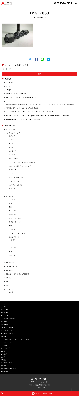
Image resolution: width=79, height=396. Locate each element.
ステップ (12, 136)
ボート (11, 147)
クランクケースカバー (16, 177)
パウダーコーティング (13, 133)
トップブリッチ (14, 181)
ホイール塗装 (4, 315)
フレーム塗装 (4, 310)
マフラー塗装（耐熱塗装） (8, 318)
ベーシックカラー (11, 86)
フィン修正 (9, 270)
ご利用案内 (4, 354)
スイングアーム (14, 237)
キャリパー (12, 155)
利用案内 (8, 90)
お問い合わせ (4, 371)
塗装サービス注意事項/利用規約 (16, 94)
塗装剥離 (3, 336)
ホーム (3, 304)
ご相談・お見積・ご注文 (42, 393)
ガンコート (9, 289)
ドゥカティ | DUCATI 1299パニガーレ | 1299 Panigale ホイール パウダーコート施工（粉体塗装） (38, 115)
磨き (7, 282)
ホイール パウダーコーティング (20, 166)
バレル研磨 (4, 345)
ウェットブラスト (11, 267)
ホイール (12, 255)
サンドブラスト (11, 263)
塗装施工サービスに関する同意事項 (17, 274)
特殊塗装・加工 (5, 324)
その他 (11, 140)
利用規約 (3, 360)
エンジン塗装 (4, 313)
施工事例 (3, 351)
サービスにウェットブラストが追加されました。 (21, 97)
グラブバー (12, 189)
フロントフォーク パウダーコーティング (22, 162)
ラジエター (12, 211)
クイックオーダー (6, 348)
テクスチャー (13, 159)
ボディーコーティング (7, 330)
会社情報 (3, 366)
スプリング (12, 170)
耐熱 (10, 226)
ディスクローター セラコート (19, 233)
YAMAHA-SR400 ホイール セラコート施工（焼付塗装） (23, 119)
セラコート (9, 196)
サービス (3, 307)
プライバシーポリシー (7, 363)
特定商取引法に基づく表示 (8, 369)
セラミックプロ (11, 129)
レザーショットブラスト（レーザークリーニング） (15, 339)
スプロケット (13, 248)
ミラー (11, 203)
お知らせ (8, 278)
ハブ (10, 251)
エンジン (12, 174)
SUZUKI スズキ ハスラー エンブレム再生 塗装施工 (22, 108)
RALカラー (9, 82)
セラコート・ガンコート (8, 333)
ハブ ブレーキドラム (15, 185)
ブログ (3, 357)
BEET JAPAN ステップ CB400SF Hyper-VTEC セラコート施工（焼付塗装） (30, 112)
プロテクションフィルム (8, 327)
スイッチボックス (15, 218)
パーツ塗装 (4, 321)
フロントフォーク (15, 222)
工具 (10, 207)
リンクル (12, 143)
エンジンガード (14, 151)
